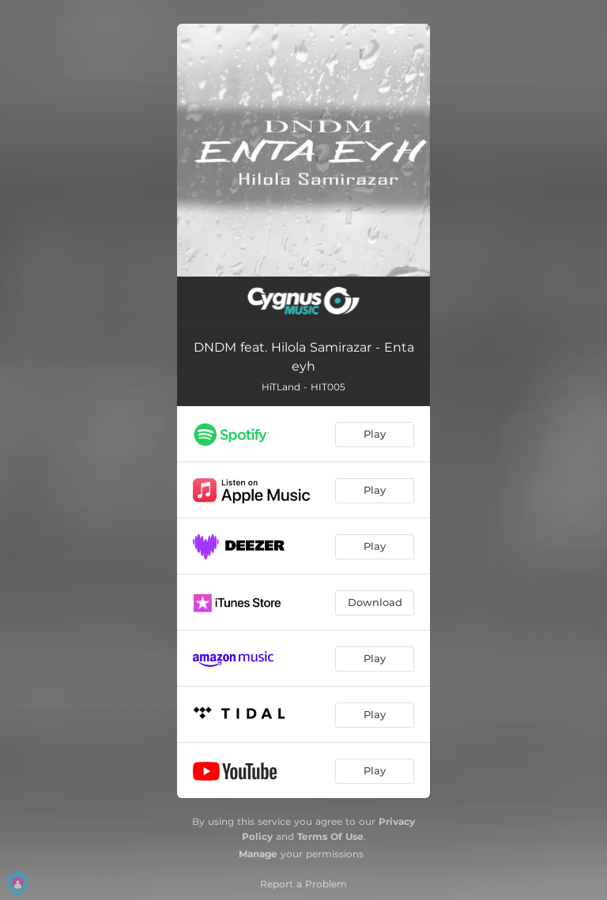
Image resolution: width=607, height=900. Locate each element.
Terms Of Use (330, 836)
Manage (258, 854)
